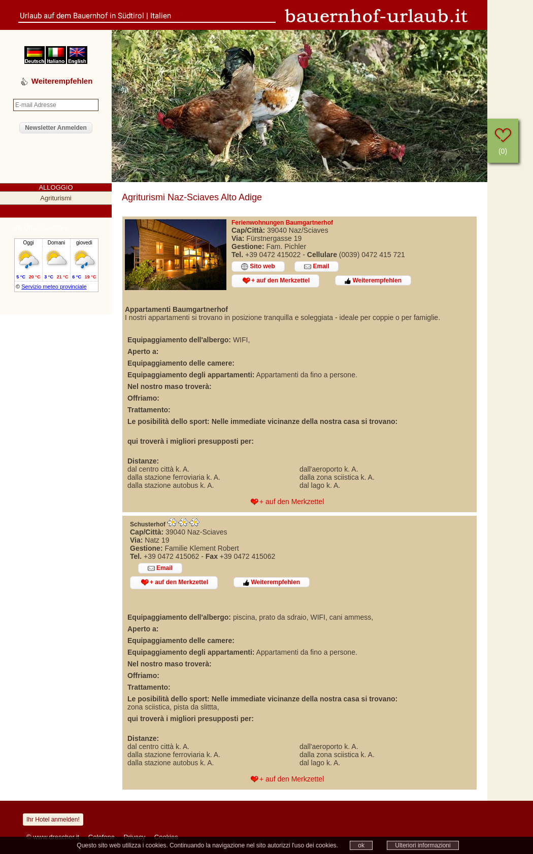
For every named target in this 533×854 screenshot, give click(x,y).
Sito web (258, 266)
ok (361, 845)
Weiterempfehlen (373, 280)
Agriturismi (55, 198)
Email (316, 266)
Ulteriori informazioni (422, 845)
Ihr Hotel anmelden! (53, 819)
